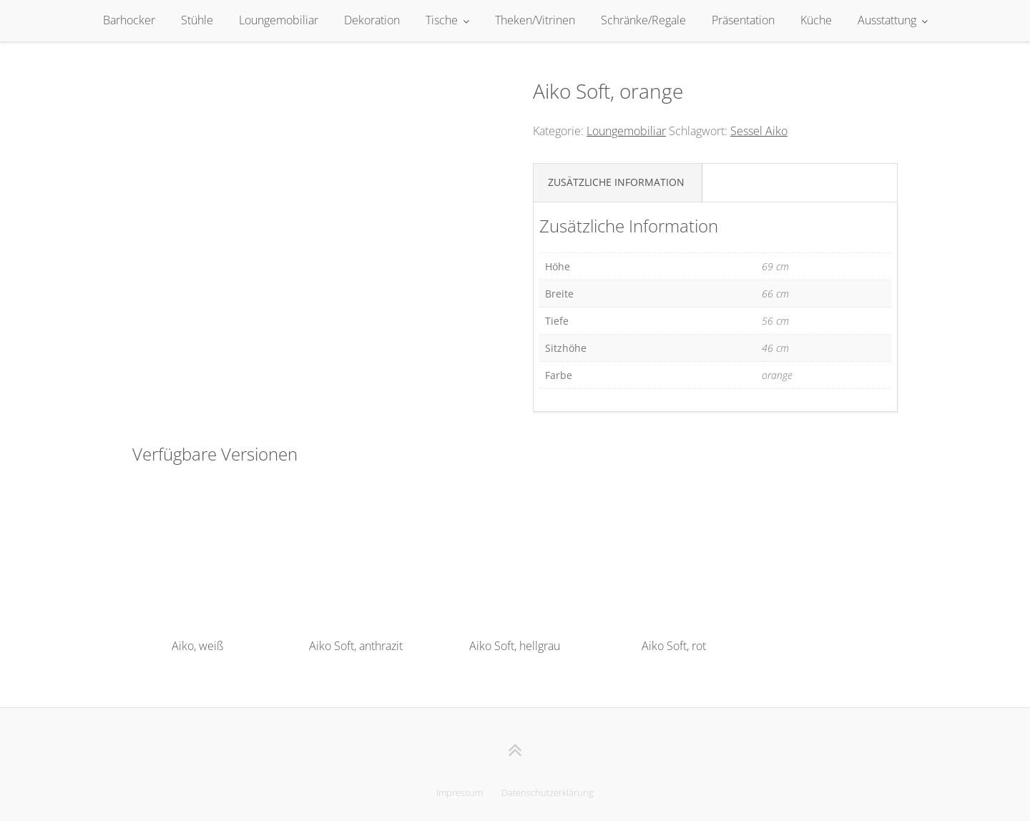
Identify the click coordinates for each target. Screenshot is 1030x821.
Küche (816, 20)
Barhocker (129, 20)
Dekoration (372, 20)
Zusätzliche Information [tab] (616, 182)
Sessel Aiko (759, 131)
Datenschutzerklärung (547, 792)
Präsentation (743, 20)
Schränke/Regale (643, 20)
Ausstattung (887, 20)
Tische (442, 20)
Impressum (459, 792)
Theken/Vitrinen (535, 20)
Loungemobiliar (278, 20)
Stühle (197, 20)
